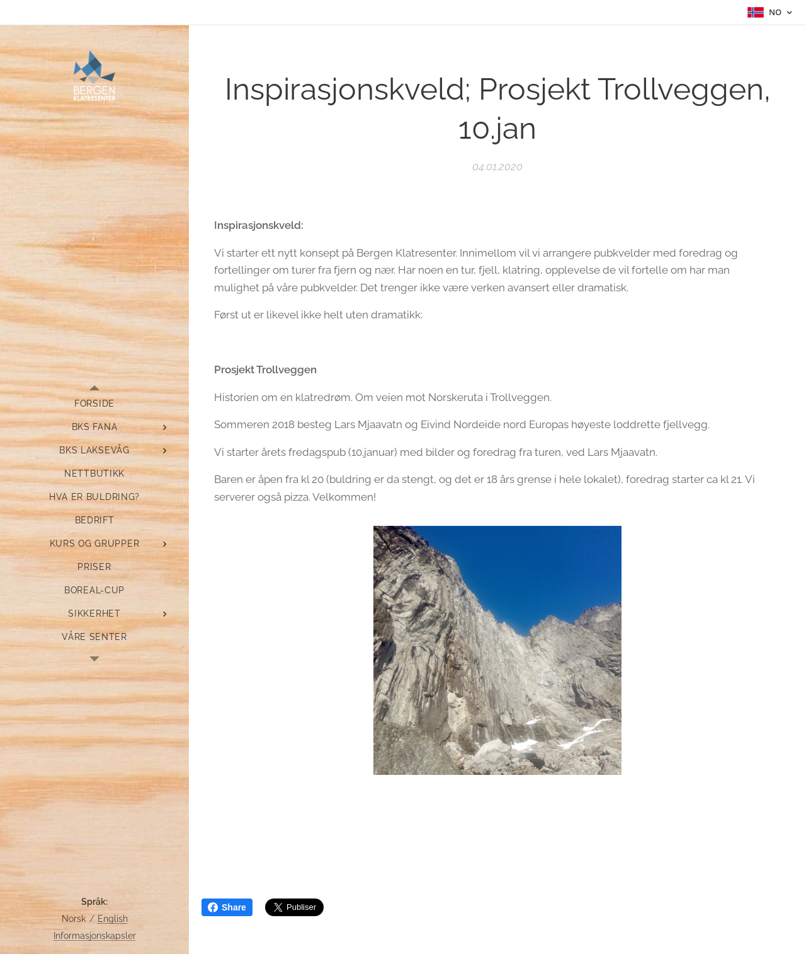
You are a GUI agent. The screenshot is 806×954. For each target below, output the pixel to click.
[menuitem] (94, 404)
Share (227, 907)
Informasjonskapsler (95, 936)
